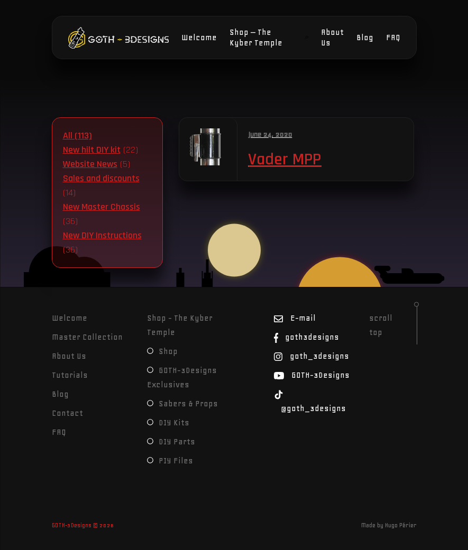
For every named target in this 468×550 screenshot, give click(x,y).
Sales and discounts (101, 178)
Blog (364, 37)
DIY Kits (168, 422)
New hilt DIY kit (92, 150)
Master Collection (87, 337)
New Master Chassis (101, 207)
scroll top (380, 325)
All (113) (77, 135)
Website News (90, 164)
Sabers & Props (182, 403)
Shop (162, 351)
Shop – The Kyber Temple (256, 37)
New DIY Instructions (102, 235)
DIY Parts (171, 441)
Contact (67, 413)
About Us (332, 37)
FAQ (393, 37)
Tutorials (70, 375)
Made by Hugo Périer (389, 525)
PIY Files (170, 460)
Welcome (199, 37)
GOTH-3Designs (100, 37)
